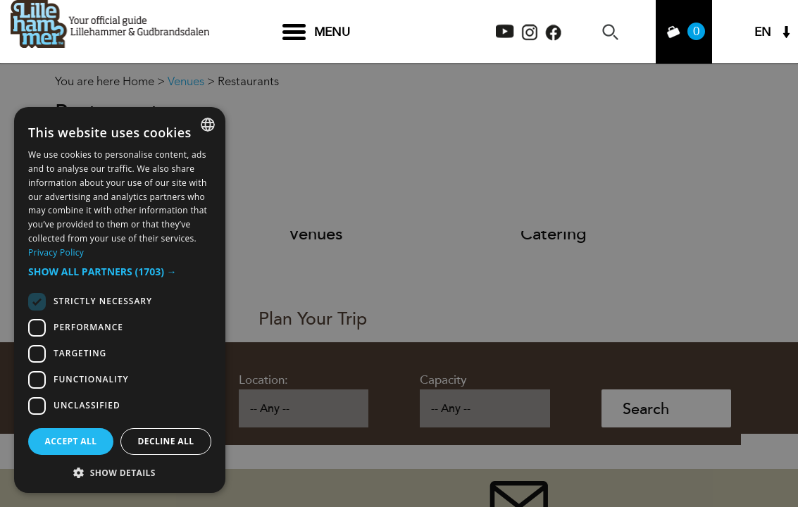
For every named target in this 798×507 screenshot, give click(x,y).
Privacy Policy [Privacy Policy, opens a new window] (56, 252)
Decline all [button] (166, 441)
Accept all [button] (71, 441)
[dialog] (119, 300)
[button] (119, 272)
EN (762, 32)
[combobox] (208, 125)
